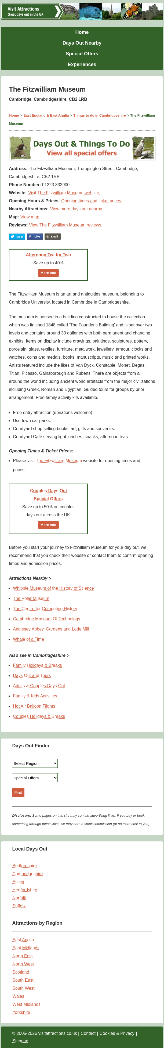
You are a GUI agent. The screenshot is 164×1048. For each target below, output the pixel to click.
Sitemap (20, 1041)
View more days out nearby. (76, 209)
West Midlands (26, 1004)
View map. (30, 217)
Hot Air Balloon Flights (34, 706)
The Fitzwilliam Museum (59, 460)
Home (82, 32)
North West (23, 964)
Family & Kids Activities (35, 696)
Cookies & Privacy (117, 1033)
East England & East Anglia (46, 115)
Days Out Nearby (82, 43)
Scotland (20, 972)
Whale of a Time (28, 639)
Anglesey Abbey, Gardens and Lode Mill (51, 629)
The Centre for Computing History (45, 608)
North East (22, 956)
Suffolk (18, 906)
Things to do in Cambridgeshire (99, 115)
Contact (88, 1033)
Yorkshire (21, 1012)
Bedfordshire (24, 865)
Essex (18, 882)
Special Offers (82, 53)
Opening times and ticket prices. (91, 201)
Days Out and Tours (32, 675)
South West (23, 988)
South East (22, 980)
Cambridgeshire (27, 873)
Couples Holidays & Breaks (39, 716)
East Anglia (23, 940)
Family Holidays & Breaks (37, 665)
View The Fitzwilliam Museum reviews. (65, 225)
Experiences (82, 64)
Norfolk (19, 898)
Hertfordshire (24, 890)
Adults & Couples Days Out (39, 685)
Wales (18, 996)
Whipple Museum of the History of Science (53, 588)
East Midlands (25, 948)
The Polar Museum (31, 598)
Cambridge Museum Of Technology (46, 619)
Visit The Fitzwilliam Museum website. (64, 192)
